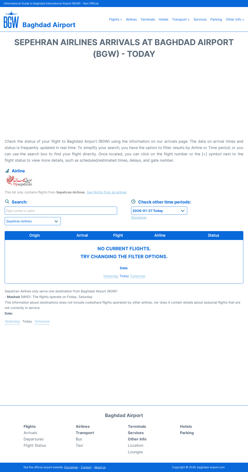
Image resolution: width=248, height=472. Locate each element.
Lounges (135, 452)
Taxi (79, 445)
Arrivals (30, 432)
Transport (85, 432)
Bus (79, 439)
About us (100, 467)
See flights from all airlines (106, 192)
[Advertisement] (124, 101)
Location (135, 445)
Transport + (181, 19)
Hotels (163, 19)
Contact (86, 467)
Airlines (131, 19)
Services (200, 19)
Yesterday (111, 276)
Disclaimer (71, 467)
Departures (33, 439)
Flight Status (35, 445)
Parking (216, 19)
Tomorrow (137, 276)
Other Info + (235, 19)
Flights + (115, 19)
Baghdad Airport (48, 25)
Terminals (147, 19)
